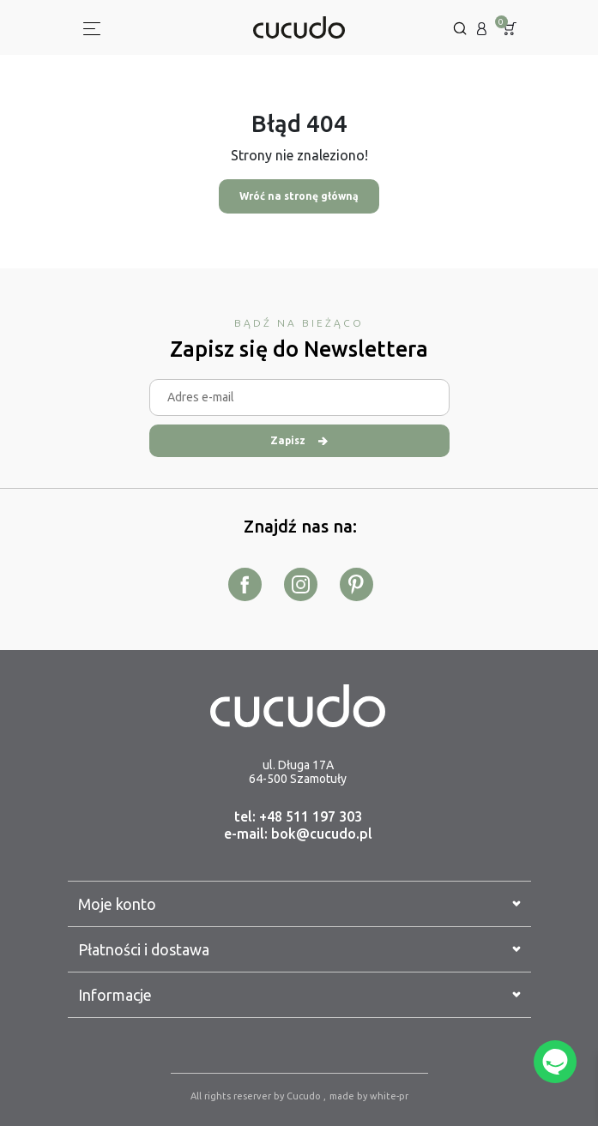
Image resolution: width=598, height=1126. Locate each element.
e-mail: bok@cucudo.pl (298, 833)
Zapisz (299, 440)
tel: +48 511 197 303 (298, 816)
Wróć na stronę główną (299, 196)
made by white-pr (368, 1096)
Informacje (299, 994)
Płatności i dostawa (299, 949)
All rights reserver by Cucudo (256, 1096)
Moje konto (299, 903)
